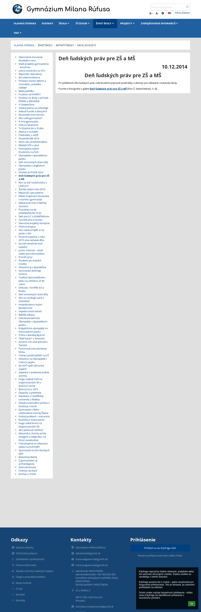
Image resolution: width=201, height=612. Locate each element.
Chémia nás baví (28, 470)
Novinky (20, 600)
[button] (169, 13)
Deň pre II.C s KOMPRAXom (34, 216)
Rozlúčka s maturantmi (31, 419)
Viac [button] (18, 32)
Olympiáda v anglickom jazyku (32, 167)
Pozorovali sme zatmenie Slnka (33, 350)
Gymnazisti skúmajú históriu (30, 272)
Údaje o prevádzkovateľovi (31, 576)
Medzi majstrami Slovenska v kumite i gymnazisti (34, 197)
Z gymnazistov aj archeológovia (28, 462)
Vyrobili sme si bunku (30, 219)
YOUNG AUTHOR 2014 (31, 172)
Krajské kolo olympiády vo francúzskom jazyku (33, 330)
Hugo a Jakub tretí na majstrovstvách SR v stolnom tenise (30, 382)
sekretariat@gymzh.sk (88, 553)
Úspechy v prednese (30, 392)
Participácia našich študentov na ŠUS (29, 150)
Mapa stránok (23, 583)
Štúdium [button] (83, 23)
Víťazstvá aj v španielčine (32, 267)
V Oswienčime (26, 104)
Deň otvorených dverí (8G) (33, 294)
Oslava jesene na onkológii (33, 108)
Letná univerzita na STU (32, 70)
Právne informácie (26, 565)
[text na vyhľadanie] (170, 7)
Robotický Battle (28, 457)
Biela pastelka (26, 91)
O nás (19, 588)
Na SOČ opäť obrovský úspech (31, 367)
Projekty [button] (127, 23)
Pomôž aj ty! (25, 257)
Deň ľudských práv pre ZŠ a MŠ (34, 177)
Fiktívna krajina (27, 226)
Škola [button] (64, 23)
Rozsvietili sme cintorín (31, 114)
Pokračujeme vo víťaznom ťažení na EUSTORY (33, 445)
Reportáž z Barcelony (30, 74)
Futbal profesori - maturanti (34, 416)
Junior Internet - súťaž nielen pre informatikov (32, 252)
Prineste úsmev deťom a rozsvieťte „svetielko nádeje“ (32, 84)
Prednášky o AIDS (28, 135)
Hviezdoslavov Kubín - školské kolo (31, 306)
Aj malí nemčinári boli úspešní (30, 245)
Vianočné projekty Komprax (34, 223)
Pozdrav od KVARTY (30, 94)
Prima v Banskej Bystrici (32, 335)
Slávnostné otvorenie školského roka (30, 58)
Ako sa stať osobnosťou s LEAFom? (33, 184)
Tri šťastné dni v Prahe (31, 128)
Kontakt (20, 594)
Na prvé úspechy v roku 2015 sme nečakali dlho (32, 238)
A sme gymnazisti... (29, 121)
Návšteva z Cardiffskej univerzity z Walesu (31, 397)
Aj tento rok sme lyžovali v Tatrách (33, 343)
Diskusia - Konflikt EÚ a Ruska (31, 289)
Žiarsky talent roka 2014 (32, 189)
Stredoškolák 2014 (29, 138)
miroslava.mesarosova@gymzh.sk (95, 606)
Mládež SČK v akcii (29, 145)
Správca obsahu (25, 547)
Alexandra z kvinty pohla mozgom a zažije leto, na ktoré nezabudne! (32, 437)
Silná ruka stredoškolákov (33, 141)
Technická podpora (26, 553)
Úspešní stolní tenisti (30, 311)
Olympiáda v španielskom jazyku (33, 157)
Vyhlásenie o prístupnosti (30, 559)
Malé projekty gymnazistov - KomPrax (34, 65)
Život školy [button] (105, 23)
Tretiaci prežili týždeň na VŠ (34, 355)
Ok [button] (191, 603)
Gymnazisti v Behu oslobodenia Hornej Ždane (33, 411)
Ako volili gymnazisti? (30, 118)
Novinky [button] (47, 23)
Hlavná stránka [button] (25, 23)
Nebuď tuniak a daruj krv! (33, 111)
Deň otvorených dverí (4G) (33, 162)
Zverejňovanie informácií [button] (160, 23)
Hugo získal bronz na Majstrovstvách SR (30, 424)
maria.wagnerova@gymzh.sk (92, 559)
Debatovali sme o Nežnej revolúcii (32, 204)
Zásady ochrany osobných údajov (34, 571)
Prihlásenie (182, 12)
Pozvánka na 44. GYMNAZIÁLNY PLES (30, 211)
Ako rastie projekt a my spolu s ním (31, 231)
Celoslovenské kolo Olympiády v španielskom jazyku (33, 321)
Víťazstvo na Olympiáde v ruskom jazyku (33, 360)
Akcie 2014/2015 (86, 45)
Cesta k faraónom (28, 125)
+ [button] (151, 13)
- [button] (157, 13)
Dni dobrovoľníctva (29, 77)
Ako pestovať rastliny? (31, 430)
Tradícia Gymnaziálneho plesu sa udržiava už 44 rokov (32, 281)
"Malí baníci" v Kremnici (32, 338)
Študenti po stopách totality (30, 262)
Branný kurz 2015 (28, 389)
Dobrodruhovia (27, 467)
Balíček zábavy (27, 314)
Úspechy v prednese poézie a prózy (34, 374)
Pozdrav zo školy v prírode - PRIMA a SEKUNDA (34, 99)
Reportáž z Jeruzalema (31, 192)
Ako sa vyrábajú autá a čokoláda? (31, 299)
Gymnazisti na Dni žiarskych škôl (34, 452)
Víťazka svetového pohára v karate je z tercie (34, 404)
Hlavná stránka (24, 45)
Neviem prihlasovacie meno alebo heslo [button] (160, 555)
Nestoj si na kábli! (28, 131)
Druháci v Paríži (27, 474)
